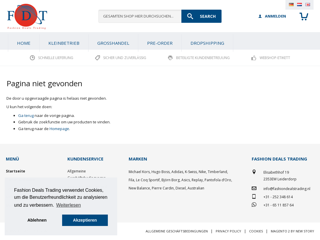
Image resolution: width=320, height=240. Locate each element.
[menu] (160, 41)
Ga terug (26, 115)
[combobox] (159, 16)
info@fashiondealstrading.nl (286, 188)
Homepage (59, 128)
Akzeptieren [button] (85, 220)
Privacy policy (228, 231)
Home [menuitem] (23, 43)
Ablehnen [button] (37, 220)
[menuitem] (64, 43)
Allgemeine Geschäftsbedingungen (177, 231)
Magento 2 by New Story (292, 231)
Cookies (256, 231)
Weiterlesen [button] (68, 205)
